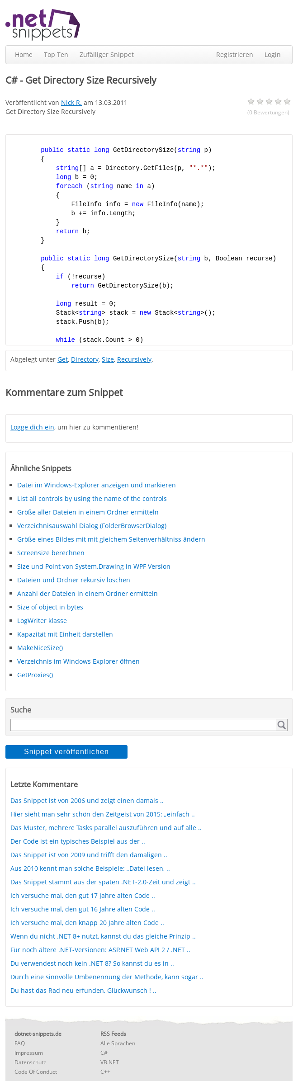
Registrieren (234, 54)
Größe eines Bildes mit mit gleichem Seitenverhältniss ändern (111, 539)
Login (273, 54)
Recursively (134, 359)
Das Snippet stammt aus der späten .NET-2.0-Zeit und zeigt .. (103, 882)
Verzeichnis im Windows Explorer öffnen (78, 661)
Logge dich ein (32, 427)
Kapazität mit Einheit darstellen (65, 634)
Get (62, 359)
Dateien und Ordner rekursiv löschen (73, 580)
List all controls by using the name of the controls (92, 498)
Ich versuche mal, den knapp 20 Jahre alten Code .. (87, 922)
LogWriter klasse (42, 620)
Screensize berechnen (51, 552)
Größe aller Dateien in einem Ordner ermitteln (88, 512)
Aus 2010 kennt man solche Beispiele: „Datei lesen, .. (90, 868)
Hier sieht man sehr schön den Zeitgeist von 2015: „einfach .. (102, 814)
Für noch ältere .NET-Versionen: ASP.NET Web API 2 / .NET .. (100, 949)
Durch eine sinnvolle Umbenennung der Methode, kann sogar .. (106, 976)
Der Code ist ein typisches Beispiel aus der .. (77, 841)
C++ (105, 1072)
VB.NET (109, 1062)
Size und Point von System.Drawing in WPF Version (93, 566)
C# (104, 1053)
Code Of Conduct (35, 1072)
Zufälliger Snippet (107, 54)
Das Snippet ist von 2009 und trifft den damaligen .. (88, 854)
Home (24, 54)
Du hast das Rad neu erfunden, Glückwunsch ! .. (83, 990)
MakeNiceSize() (40, 647)
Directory (85, 359)
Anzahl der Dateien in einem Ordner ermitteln (87, 593)
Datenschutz (30, 1062)
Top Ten (56, 54)
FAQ (19, 1043)
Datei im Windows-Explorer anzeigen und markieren (96, 485)
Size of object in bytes (50, 607)
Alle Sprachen (117, 1043)
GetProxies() (35, 674)
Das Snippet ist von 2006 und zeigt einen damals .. (87, 800)
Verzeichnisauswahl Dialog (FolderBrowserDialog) (91, 525)
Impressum (28, 1053)
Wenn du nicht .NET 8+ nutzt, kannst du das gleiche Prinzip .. (103, 936)
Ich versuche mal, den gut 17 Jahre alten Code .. (82, 895)
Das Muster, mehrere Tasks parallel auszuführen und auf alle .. (106, 827)
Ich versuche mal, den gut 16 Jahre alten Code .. (82, 909)
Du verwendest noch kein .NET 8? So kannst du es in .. (92, 963)
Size (108, 359)
